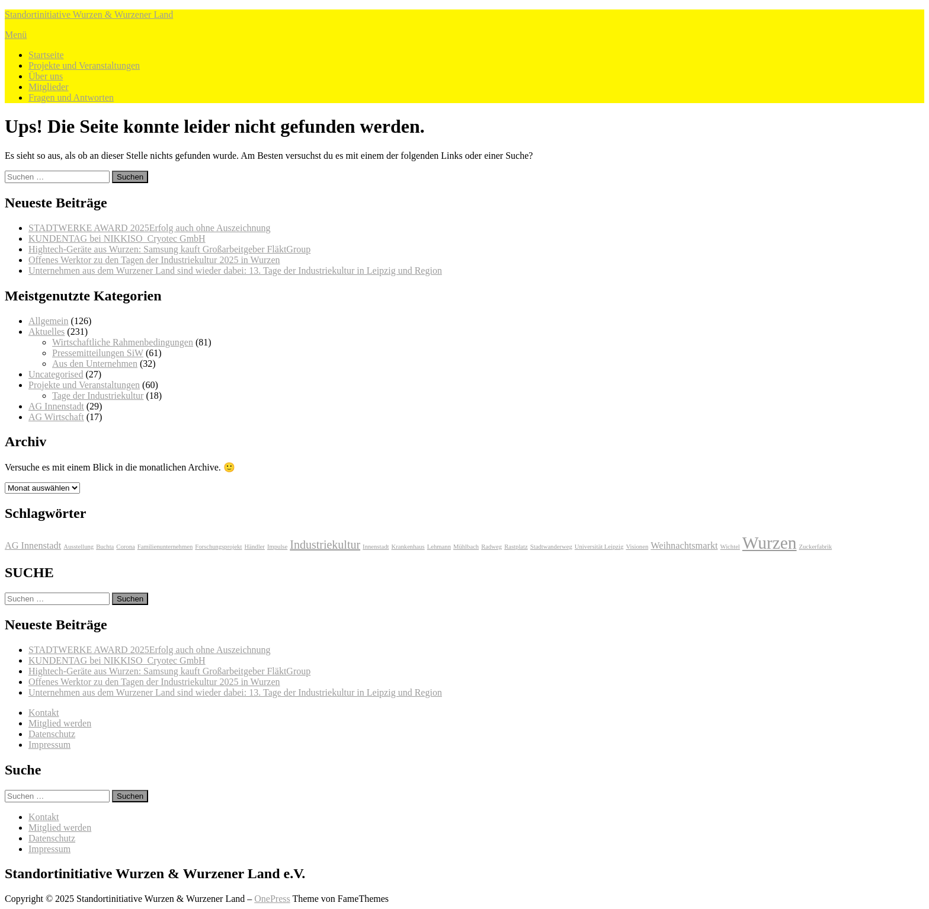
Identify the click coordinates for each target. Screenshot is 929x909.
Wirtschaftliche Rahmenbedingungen (122, 342)
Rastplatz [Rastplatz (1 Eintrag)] (516, 546)
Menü (16, 35)
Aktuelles (46, 332)
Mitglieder (48, 87)
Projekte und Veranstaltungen (84, 65)
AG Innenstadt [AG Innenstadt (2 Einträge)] (33, 545)
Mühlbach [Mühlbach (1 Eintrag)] (466, 546)
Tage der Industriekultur (97, 396)
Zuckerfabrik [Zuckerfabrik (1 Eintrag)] (815, 546)
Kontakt (43, 713)
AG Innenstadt (56, 406)
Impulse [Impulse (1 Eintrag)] (277, 546)
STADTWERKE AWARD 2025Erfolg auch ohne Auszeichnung (149, 228)
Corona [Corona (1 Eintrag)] (125, 546)
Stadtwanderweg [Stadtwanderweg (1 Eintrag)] (551, 546)
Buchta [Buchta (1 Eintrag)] (105, 546)
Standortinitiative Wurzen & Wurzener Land (89, 14)
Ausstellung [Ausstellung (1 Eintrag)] (78, 546)
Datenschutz (51, 734)
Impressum (49, 745)
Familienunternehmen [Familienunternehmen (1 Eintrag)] (165, 546)
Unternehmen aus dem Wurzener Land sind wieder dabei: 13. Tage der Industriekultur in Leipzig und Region (235, 270)
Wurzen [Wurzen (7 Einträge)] (769, 542)
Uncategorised (55, 374)
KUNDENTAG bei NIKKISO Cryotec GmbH (117, 238)
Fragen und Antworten (71, 97)
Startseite (46, 55)
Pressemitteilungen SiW (97, 353)
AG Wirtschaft (56, 417)
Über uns (45, 76)
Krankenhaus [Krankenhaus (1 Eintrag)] (408, 546)
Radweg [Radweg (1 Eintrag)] (491, 546)
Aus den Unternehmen (94, 364)
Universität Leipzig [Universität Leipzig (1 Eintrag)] (599, 546)
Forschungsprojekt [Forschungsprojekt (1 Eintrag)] (218, 546)
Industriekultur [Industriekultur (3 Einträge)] (325, 544)
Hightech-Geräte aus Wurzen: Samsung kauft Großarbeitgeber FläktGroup (169, 249)
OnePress (272, 899)
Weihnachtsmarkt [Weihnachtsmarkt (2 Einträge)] (684, 545)
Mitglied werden (59, 723)
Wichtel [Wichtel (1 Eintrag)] (730, 546)
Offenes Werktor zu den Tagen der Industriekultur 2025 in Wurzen (154, 260)
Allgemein (48, 321)
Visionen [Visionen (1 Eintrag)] (637, 546)
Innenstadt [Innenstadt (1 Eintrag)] (376, 546)
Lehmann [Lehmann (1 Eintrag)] (439, 546)
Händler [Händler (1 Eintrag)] (255, 546)
